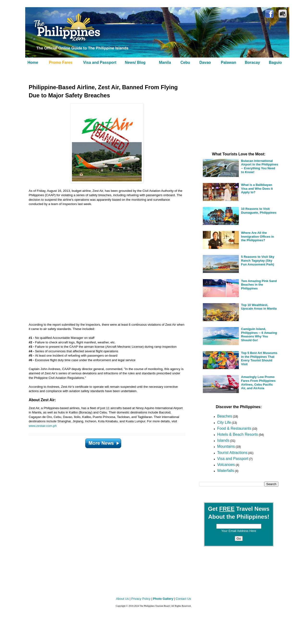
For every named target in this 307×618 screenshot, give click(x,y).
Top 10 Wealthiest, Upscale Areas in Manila (259, 307)
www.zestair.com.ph (43, 426)
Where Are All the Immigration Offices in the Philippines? (257, 236)
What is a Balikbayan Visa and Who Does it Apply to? (257, 188)
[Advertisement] (101, 262)
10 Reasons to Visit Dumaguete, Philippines (258, 210)
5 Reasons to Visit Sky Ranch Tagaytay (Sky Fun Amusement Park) (257, 260)
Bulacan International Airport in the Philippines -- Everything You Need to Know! (259, 166)
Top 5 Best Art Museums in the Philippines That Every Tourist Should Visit (259, 358)
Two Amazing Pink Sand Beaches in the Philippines (259, 284)
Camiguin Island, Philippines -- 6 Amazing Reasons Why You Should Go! (259, 334)
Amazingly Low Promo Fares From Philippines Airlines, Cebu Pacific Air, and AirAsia (258, 382)
